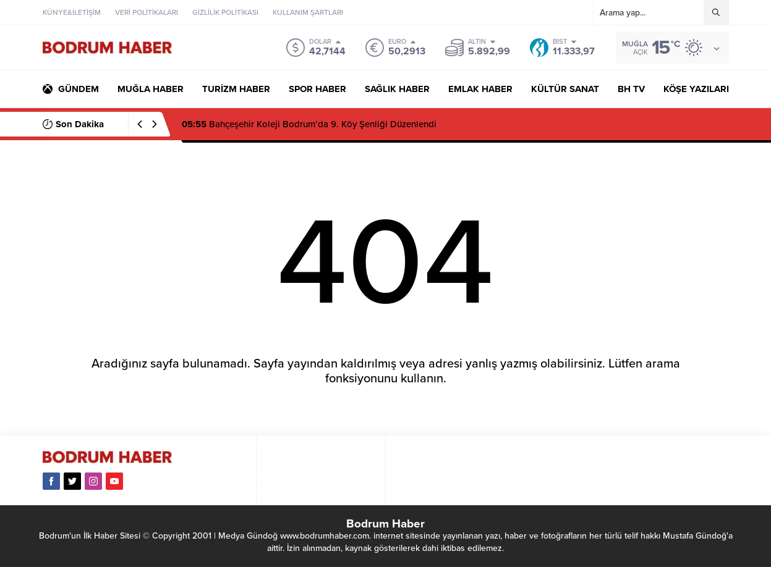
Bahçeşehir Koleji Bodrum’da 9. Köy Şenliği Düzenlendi (309, 124)
